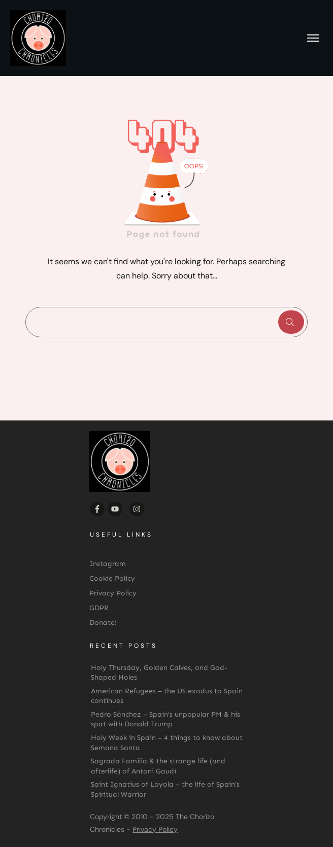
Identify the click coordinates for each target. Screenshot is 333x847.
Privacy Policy (155, 829)
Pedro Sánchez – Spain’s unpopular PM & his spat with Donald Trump (165, 719)
